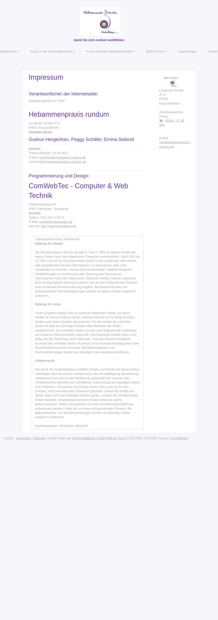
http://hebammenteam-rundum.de (63, 161)
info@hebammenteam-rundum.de (62, 157)
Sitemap (39, 438)
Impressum (23, 438)
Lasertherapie (187, 51)
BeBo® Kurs (154, 51)
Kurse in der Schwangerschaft (51, 51)
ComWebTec (179, 438)
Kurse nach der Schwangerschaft (109, 51)
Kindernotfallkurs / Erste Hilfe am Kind (98, 438)
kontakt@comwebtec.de (55, 222)
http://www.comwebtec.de (58, 226)
